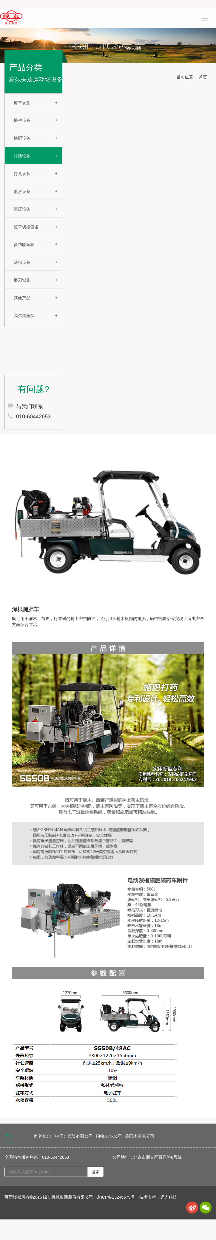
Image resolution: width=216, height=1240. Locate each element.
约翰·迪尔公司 (109, 1136)
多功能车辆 (24, 244)
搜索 (95, 1171)
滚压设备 (22, 209)
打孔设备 (22, 173)
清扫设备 (22, 262)
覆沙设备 (22, 191)
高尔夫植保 (24, 315)
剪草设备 (22, 102)
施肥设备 (22, 138)
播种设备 (22, 120)
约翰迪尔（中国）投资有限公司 (63, 1136)
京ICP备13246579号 (116, 1197)
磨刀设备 (22, 280)
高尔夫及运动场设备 (36, 79)
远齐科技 (168, 1197)
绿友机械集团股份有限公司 (68, 1197)
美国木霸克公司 (139, 1136)
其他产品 (22, 297)
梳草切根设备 (26, 227)
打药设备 (22, 156)
